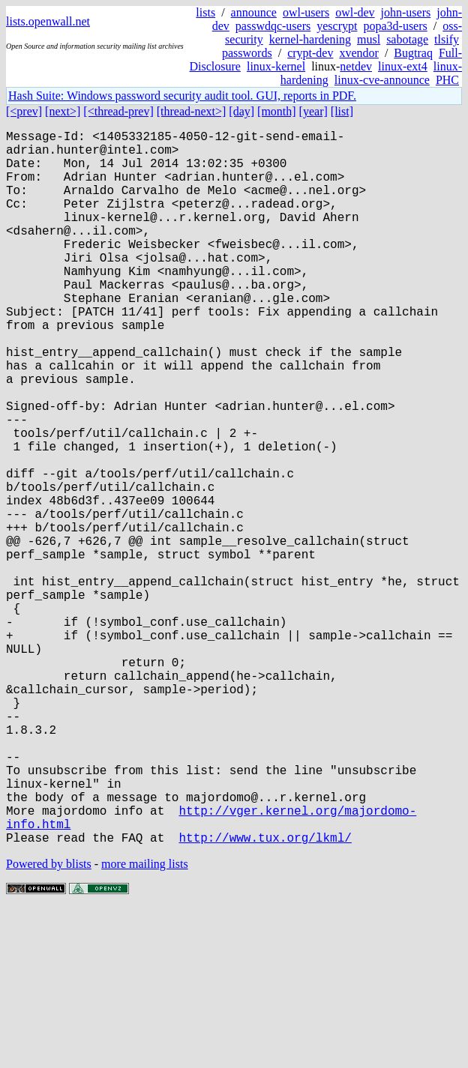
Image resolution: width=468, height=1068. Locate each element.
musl (368, 39)
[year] (313, 111)
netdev (356, 66)
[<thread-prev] (118, 111)
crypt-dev (310, 52)
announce (254, 12)
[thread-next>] (191, 111)
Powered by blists (49, 1022)
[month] (276, 111)
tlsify (446, 39)
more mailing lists (144, 1022)
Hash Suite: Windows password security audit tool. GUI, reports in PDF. (182, 95)
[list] (342, 111)
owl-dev (354, 12)
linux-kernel (276, 66)
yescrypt (336, 25)
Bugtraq (413, 52)
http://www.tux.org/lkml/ (264, 996)
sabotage (407, 39)
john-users (406, 12)
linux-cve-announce (382, 79)
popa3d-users (395, 25)
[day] (241, 111)
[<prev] (24, 111)
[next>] (62, 111)
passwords (247, 52)
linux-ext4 (403, 66)
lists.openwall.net (48, 21)
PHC (447, 79)
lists (205, 12)
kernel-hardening (310, 39)
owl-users (306, 12)
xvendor (358, 52)
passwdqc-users (273, 25)
